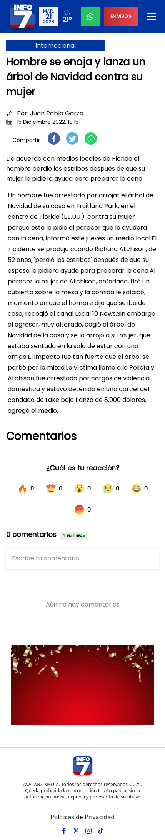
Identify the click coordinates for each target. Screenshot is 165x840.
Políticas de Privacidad (82, 817)
